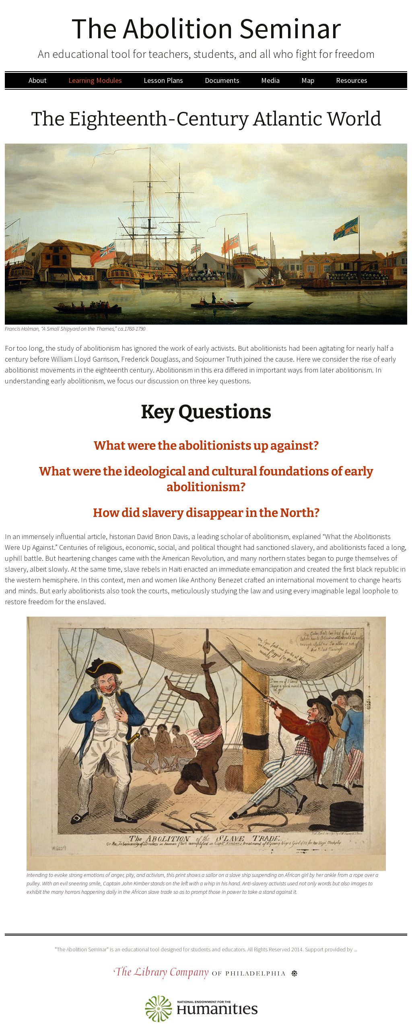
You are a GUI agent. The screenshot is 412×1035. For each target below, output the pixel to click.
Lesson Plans (163, 80)
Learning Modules (95, 80)
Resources (351, 80)
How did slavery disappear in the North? (206, 513)
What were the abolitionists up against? (206, 445)
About (38, 80)
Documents (222, 80)
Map (307, 80)
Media (270, 80)
